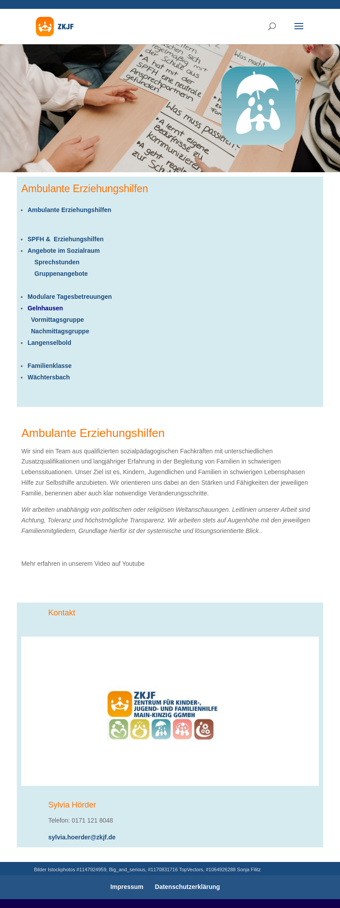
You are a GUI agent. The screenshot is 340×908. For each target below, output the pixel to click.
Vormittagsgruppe (55, 319)
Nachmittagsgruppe (58, 331)
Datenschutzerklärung (187, 886)
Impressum (126, 886)
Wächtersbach (48, 377)
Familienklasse (49, 365)
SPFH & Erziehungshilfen (65, 239)
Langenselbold (49, 342)
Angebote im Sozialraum (63, 250)
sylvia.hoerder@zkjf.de (82, 837)
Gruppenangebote (57, 273)
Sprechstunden (57, 262)
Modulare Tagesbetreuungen (69, 296)
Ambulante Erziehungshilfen (69, 209)
